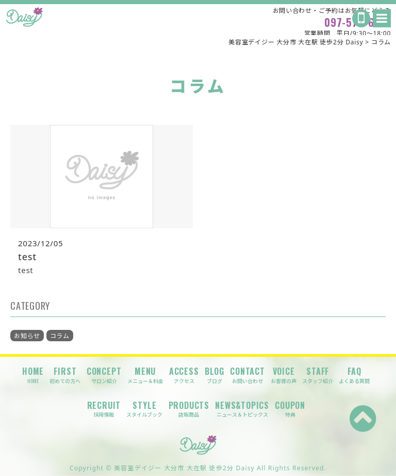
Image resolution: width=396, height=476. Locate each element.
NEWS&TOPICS (242, 409)
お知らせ (27, 335)
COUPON (290, 409)
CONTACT (247, 375)
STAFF (317, 375)
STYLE (144, 409)
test (27, 256)
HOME (33, 375)
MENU (145, 375)
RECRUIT (104, 409)
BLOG (214, 375)
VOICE (283, 375)
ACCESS (184, 375)
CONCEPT (104, 375)
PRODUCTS (189, 409)
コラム (60, 335)
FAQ (354, 375)
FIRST (65, 375)
